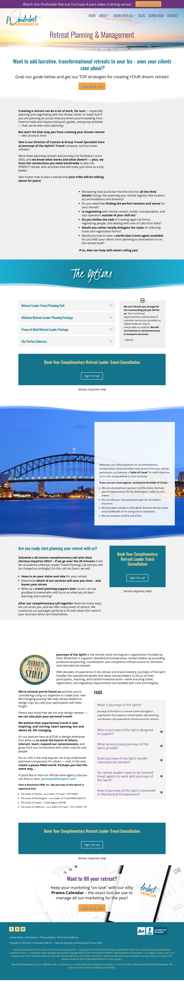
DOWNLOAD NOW (92, 87)
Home (92, 16)
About (103, 16)
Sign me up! (92, 378)
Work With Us (123, 16)
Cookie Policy (16, 941)
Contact (173, 16)
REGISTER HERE (148, 4)
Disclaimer (31, 941)
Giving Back (156, 16)
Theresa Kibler (95, 946)
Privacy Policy (47, 941)
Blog (142, 16)
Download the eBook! (20, 977)
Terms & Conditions (67, 941)
